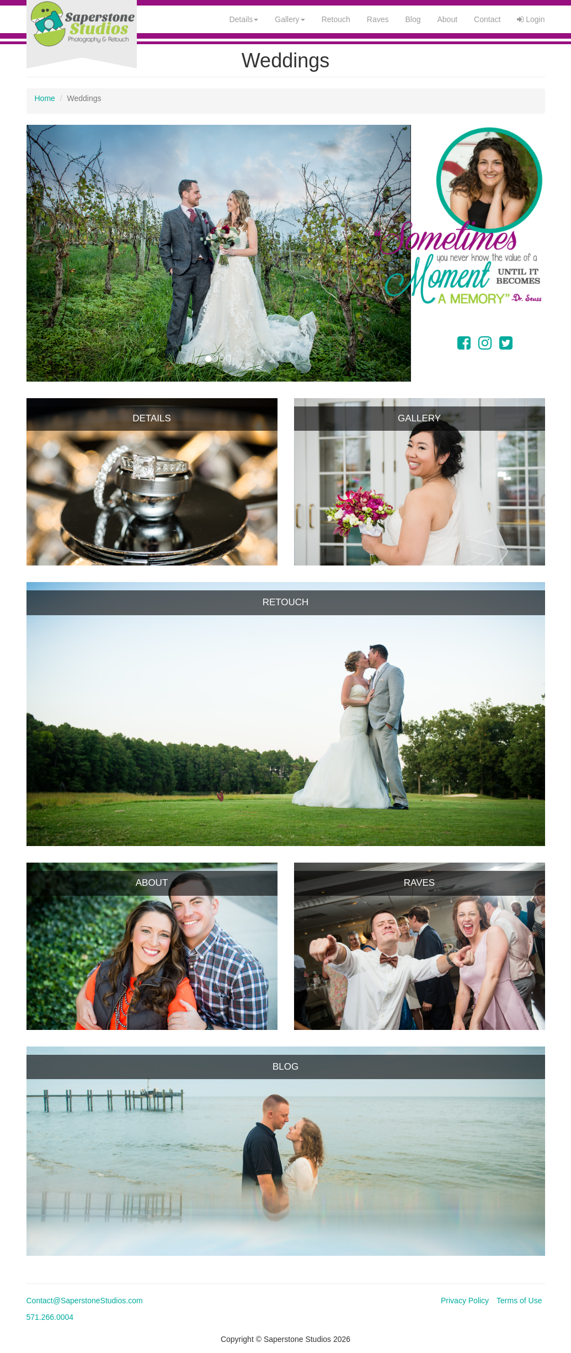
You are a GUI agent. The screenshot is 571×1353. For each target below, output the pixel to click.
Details (243, 19)
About (447, 19)
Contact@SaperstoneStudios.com (84, 1300)
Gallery (290, 19)
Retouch (336, 19)
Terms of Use (519, 1300)
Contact (487, 19)
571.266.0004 (50, 1317)
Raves (378, 19)
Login (531, 19)
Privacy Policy (465, 1300)
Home (45, 98)
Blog (412, 19)
